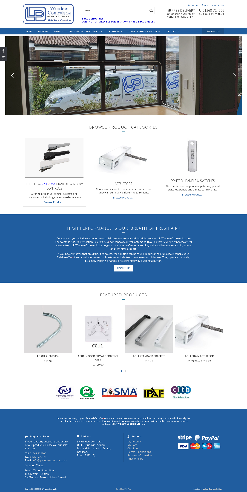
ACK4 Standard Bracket (149, 356)
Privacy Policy (135, 459)
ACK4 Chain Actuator (199, 356)
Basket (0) (213, 31)
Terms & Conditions (139, 452)
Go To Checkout (213, 5)
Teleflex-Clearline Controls (85, 31)
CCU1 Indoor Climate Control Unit (98, 357)
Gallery (58, 31)
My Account (134, 441)
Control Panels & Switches (145, 31)
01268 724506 (38, 453)
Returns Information (139, 455)
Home (29, 31)
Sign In (193, 5)
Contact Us (173, 31)
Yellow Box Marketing (212, 489)
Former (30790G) (48, 356)
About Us (43, 31)
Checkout (133, 448)
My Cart (132, 445)
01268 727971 (38, 457)
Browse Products (54, 202)
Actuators (115, 31)
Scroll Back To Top (123, 489)
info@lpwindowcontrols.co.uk (49, 460)
